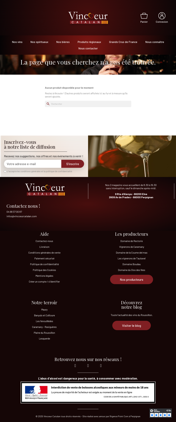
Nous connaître (154, 42)
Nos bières (63, 42)
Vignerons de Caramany (131, 246)
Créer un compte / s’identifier (44, 281)
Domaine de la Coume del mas (131, 252)
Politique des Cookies (44, 269)
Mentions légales (44, 275)
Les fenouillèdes (44, 321)
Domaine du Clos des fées (131, 269)
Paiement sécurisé (44, 258)
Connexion (162, 21)
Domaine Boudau (131, 264)
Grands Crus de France (123, 42)
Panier (144, 21)
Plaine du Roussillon (44, 332)
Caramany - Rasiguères (44, 326)
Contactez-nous (44, 240)
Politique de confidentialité (44, 264)
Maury (44, 309)
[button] (131, 279)
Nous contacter (88, 48)
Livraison (44, 246)
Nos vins (17, 42)
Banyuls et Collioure (44, 315)
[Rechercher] (88, 104)
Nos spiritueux (39, 42)
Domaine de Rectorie (131, 240)
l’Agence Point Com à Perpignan (125, 416)
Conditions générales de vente (44, 252)
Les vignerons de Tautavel (132, 258)
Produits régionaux (89, 42)
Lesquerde (44, 338)
